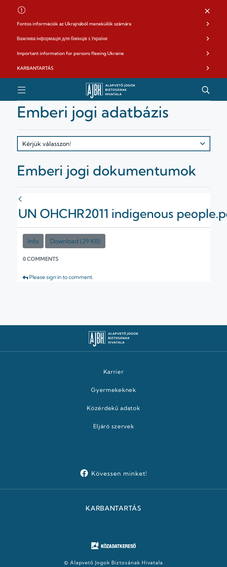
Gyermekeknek (113, 390)
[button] (207, 11)
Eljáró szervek (113, 426)
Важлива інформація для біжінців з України (62, 38)
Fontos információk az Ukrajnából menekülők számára (74, 24)
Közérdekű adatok (113, 408)
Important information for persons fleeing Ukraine (70, 53)
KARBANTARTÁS (35, 68)
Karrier (113, 371)
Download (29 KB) (75, 241)
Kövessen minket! (119, 473)
